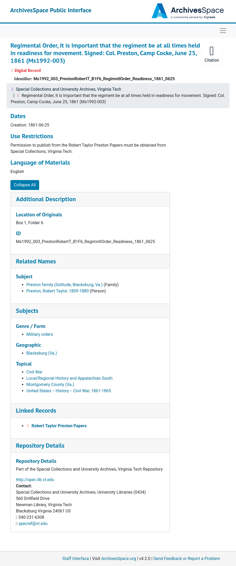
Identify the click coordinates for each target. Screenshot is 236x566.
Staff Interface (75, 558)
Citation (212, 54)
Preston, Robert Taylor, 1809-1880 (57, 290)
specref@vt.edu (33, 523)
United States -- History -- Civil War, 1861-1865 (68, 390)
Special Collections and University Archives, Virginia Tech (68, 89)
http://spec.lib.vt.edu (35, 479)
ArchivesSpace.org (118, 558)
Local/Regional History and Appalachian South (69, 378)
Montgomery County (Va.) (50, 384)
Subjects (27, 311)
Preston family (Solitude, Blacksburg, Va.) (64, 284)
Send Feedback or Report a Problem (187, 558)
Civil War (34, 371)
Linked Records (36, 410)
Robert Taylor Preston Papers (59, 425)
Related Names (36, 261)
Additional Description (46, 199)
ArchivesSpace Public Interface (50, 10)
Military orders (39, 334)
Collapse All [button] (25, 184)
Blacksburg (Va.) (41, 353)
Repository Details (40, 445)
